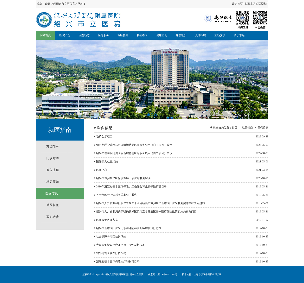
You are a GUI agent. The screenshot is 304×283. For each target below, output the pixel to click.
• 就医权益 (51, 205)
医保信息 (262, 127)
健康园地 (161, 35)
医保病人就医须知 (181, 162)
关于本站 (239, 35)
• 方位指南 (51, 146)
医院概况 (64, 35)
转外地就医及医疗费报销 (181, 253)
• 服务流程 (51, 170)
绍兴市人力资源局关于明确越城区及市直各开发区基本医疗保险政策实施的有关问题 (181, 212)
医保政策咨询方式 (181, 220)
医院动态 (84, 35)
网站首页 (45, 35)
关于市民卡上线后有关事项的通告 (181, 195)
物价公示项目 (181, 137)
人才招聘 (200, 35)
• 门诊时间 (51, 158)
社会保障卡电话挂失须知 (181, 237)
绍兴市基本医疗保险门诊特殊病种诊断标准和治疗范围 (181, 228)
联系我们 (262, 3)
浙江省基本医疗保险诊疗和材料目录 (181, 262)
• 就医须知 (51, 181)
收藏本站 (250, 3)
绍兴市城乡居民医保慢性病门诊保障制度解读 (181, 178)
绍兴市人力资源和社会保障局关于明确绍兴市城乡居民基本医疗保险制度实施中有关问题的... (181, 203)
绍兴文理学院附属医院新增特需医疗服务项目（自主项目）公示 (181, 145)
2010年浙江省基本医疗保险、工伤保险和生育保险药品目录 (181, 187)
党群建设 (181, 35)
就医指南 (122, 35)
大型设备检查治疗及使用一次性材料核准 (181, 245)
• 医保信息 (50, 193)
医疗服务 (103, 35)
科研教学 (142, 35)
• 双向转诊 (51, 216)
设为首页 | (238, 3)
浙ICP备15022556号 (167, 274)
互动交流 (219, 35)
